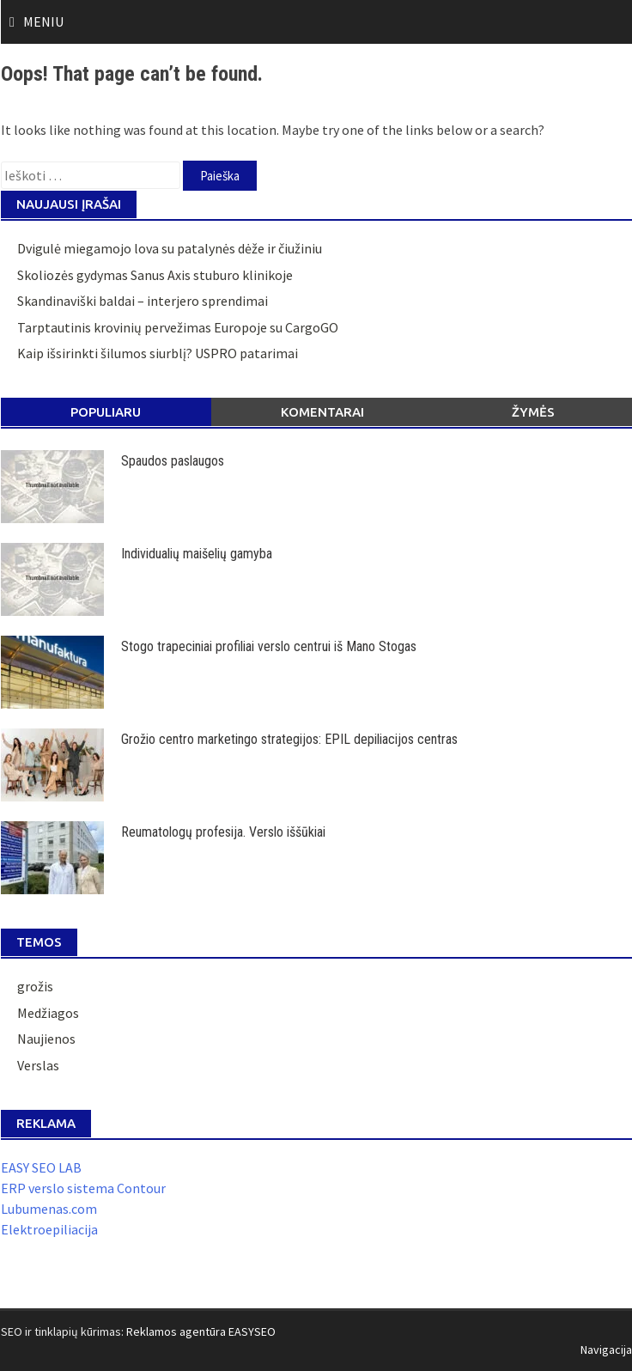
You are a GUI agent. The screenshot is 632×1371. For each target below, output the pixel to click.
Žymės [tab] (533, 412)
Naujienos (46, 1038)
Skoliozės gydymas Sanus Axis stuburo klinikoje (155, 274)
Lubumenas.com (49, 1208)
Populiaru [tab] (105, 412)
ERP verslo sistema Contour (83, 1188)
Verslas (38, 1065)
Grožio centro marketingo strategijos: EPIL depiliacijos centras (289, 739)
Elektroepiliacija (49, 1229)
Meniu (43, 21)
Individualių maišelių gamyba (196, 553)
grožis (35, 986)
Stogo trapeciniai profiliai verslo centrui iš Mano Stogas (268, 646)
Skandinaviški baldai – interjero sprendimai (142, 300)
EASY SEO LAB (41, 1167)
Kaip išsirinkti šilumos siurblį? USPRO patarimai (157, 353)
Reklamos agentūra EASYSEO (201, 1331)
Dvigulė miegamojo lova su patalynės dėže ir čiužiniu (169, 248)
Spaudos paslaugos (172, 461)
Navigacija (606, 1349)
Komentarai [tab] (322, 412)
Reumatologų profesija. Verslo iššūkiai (223, 832)
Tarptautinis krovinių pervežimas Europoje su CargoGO (177, 327)
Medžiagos (48, 1012)
